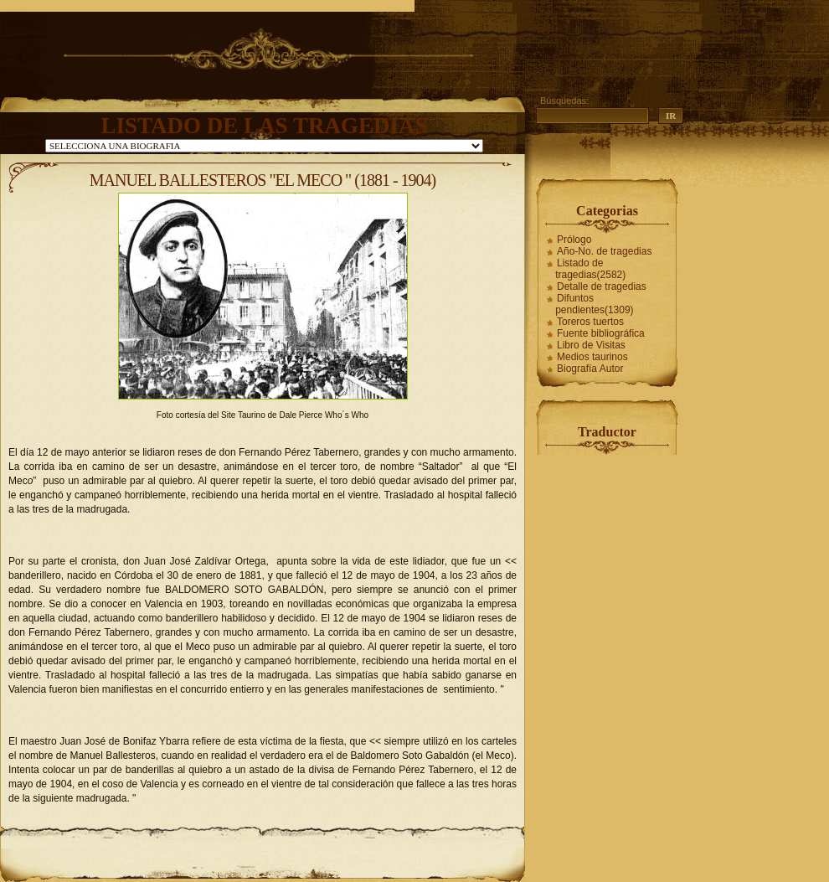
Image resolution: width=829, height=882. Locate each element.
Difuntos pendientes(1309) (594, 304)
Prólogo (574, 239)
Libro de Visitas (591, 345)
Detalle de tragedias (601, 286)
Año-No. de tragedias (604, 251)
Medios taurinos (592, 357)
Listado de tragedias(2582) (590, 269)
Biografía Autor (590, 368)
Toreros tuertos (590, 322)
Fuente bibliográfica (601, 333)
